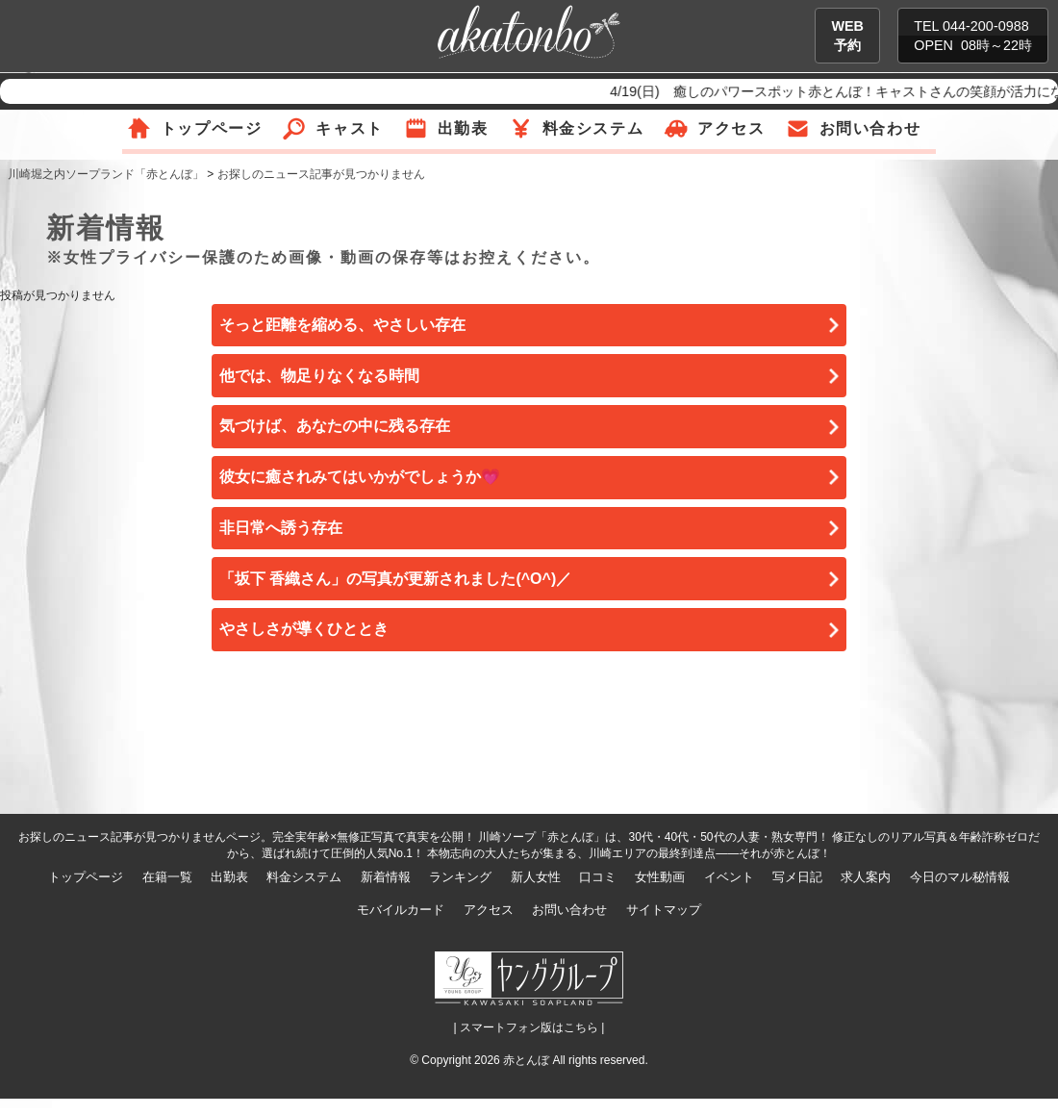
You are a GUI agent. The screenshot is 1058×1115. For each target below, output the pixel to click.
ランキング (460, 877)
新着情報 (386, 877)
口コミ (598, 877)
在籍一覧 (167, 877)
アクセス (731, 128)
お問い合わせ (870, 128)
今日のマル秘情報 (960, 877)
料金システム (593, 128)
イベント (729, 877)
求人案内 (866, 877)
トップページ (212, 128)
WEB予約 (847, 35)
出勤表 (463, 128)
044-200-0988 (986, 26)
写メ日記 (797, 877)
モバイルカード (400, 909)
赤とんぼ (526, 1060)
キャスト (349, 128)
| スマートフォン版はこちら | (529, 1027)
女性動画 (660, 877)
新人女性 (536, 877)
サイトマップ (663, 909)
